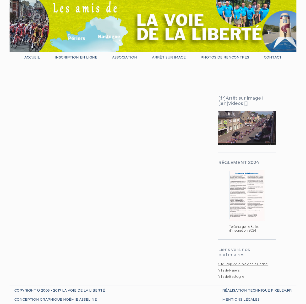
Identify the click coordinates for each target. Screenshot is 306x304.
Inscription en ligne (76, 57)
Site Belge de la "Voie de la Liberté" (243, 264)
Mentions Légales (241, 299)
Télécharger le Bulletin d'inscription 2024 (245, 228)
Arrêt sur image (169, 57)
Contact (273, 57)
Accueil (32, 57)
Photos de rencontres (225, 57)
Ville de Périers (229, 270)
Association (124, 57)
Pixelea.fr (281, 290)
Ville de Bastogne (231, 276)
